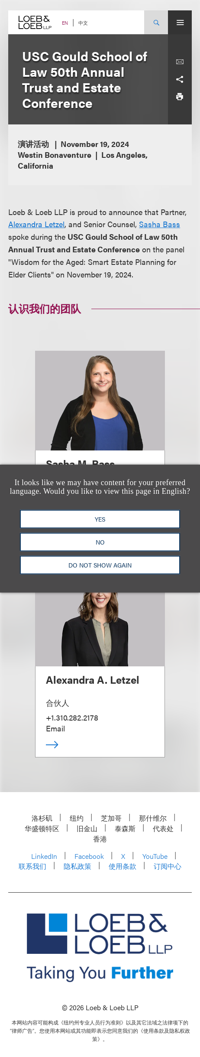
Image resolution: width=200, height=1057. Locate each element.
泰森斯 (125, 828)
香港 (100, 839)
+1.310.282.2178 (72, 717)
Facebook (89, 856)
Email (55, 728)
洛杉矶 (42, 818)
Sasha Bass (159, 224)
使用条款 (122, 866)
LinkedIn (44, 856)
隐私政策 (77, 866)
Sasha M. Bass (80, 463)
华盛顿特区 (42, 828)
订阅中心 (167, 866)
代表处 (163, 828)
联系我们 (32, 866)
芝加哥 (111, 818)
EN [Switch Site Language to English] (65, 23)
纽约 (77, 818)
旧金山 (87, 828)
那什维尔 (153, 818)
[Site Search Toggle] (156, 22)
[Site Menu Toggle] (180, 22)
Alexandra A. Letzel (92, 679)
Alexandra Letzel (36, 224)
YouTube (155, 856)
